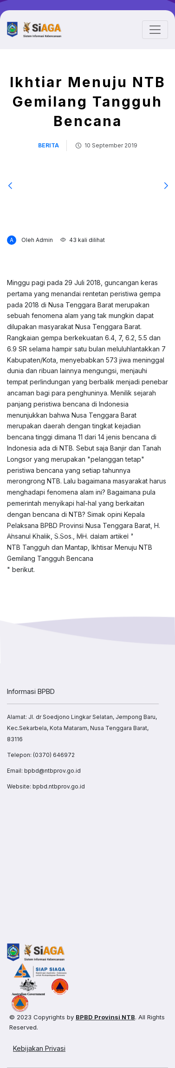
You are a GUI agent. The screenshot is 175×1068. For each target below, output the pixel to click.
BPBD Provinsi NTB (105, 1017)
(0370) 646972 (54, 754)
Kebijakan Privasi (39, 1048)
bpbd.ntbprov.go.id (58, 786)
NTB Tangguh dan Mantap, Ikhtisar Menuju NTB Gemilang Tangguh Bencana (79, 552)
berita (48, 145)
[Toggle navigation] (155, 29)
